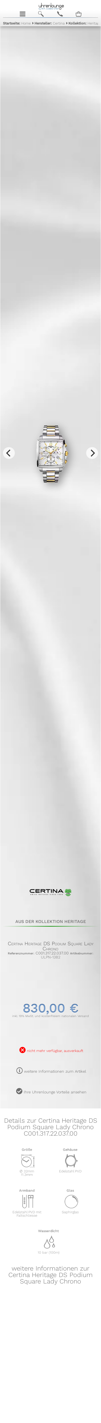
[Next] (92, 453)
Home (17, 23)
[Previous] (9, 453)
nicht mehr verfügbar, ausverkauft (55, 1051)
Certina (49, 23)
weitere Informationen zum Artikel (55, 1071)
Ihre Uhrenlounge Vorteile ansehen (55, 1092)
